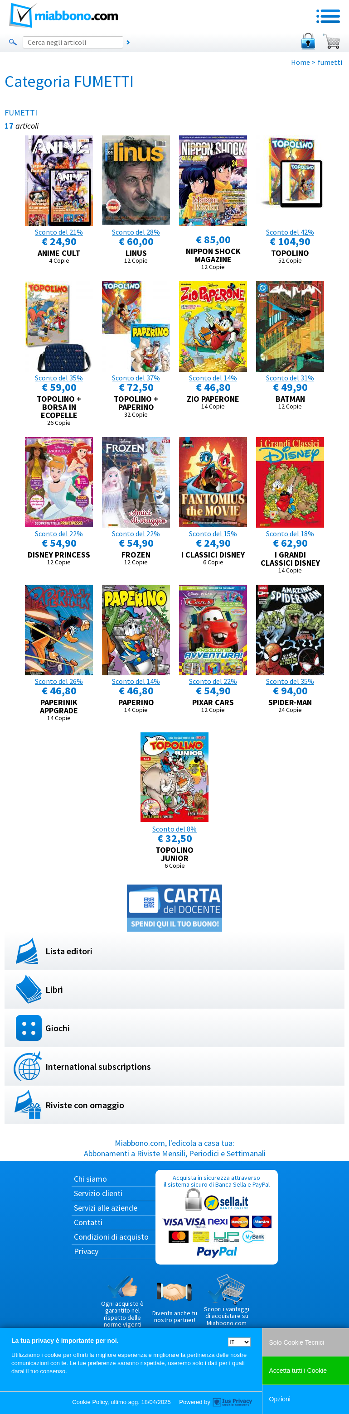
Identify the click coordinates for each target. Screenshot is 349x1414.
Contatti (88, 1222)
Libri (54, 989)
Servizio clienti (98, 1193)
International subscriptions (98, 1066)
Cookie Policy (89, 1402)
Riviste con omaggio (84, 1105)
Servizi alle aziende (105, 1207)
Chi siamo (90, 1179)
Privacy (86, 1251)
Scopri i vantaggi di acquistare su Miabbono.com (226, 1300)
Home (300, 62)
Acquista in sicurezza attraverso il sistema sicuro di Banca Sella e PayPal (216, 1217)
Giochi (57, 1028)
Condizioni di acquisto (111, 1236)
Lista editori (68, 951)
